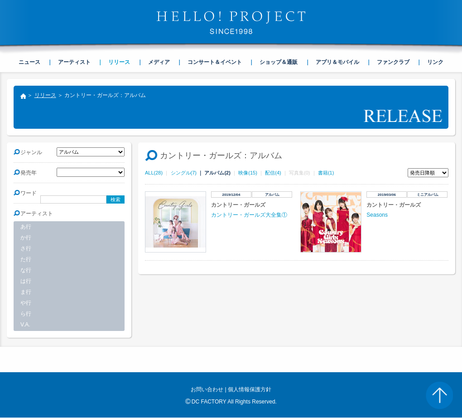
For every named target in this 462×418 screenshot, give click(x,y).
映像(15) (247, 172)
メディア (159, 62)
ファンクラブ (393, 62)
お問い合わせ (207, 389)
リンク (435, 62)
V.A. (25, 324)
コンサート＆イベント (215, 62)
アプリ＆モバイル (337, 62)
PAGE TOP (439, 395)
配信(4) (273, 172)
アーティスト (74, 62)
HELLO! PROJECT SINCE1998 (231, 22)
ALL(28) (154, 172)
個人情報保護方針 (249, 389)
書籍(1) (326, 172)
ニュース (29, 62)
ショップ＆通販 (279, 62)
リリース (45, 95)
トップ (22, 97)
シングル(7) (184, 172)
